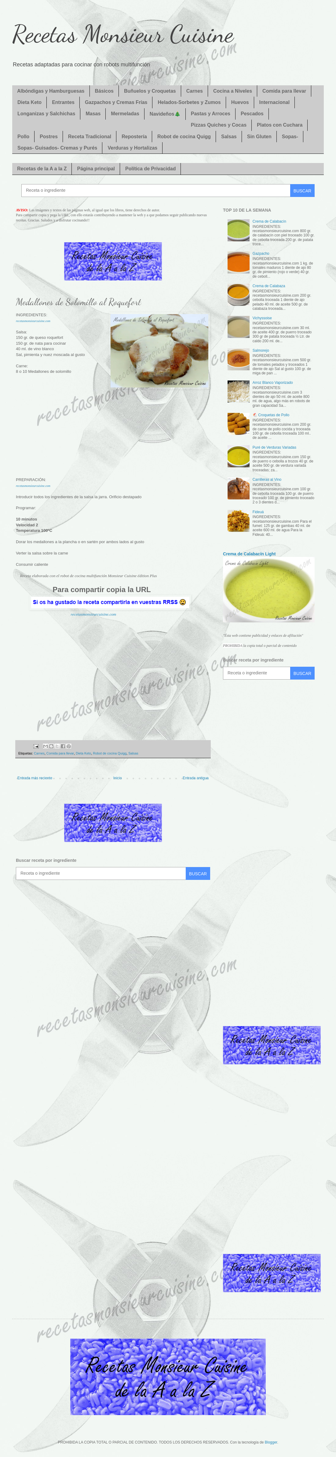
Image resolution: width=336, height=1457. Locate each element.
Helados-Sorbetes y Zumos (189, 102)
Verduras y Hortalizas (132, 147)
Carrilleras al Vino (267, 479)
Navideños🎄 (165, 114)
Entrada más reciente (34, 778)
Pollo (23, 136)
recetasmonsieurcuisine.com (33, 321)
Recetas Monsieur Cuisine (122, 33)
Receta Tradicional (89, 136)
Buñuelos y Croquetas (150, 91)
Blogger (271, 1442)
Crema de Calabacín (269, 221)
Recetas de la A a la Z (42, 168)
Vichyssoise (262, 318)
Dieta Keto (29, 102)
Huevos (240, 102)
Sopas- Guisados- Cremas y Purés (57, 147)
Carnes (194, 91)
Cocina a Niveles (232, 91)
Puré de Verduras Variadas (274, 447)
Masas (93, 113)
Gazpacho (261, 253)
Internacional (274, 102)
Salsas (229, 136)
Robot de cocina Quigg (184, 136)
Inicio (117, 778)
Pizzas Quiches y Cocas (219, 125)
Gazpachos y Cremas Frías (116, 102)
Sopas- (290, 136)
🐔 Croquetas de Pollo (271, 415)
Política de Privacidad (150, 168)
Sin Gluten (259, 136)
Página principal (96, 168)
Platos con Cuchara (279, 125)
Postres (49, 136)
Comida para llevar (284, 91)
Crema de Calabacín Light (249, 553)
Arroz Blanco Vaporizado (273, 382)
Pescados (252, 113)
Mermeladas (125, 113)
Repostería (134, 136)
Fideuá (258, 512)
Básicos (104, 91)
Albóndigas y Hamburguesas (51, 91)
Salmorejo (261, 350)
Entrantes (63, 102)
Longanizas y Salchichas (46, 113)
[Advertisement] (113, 438)
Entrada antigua (196, 778)
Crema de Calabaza (269, 286)
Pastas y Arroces (210, 113)
